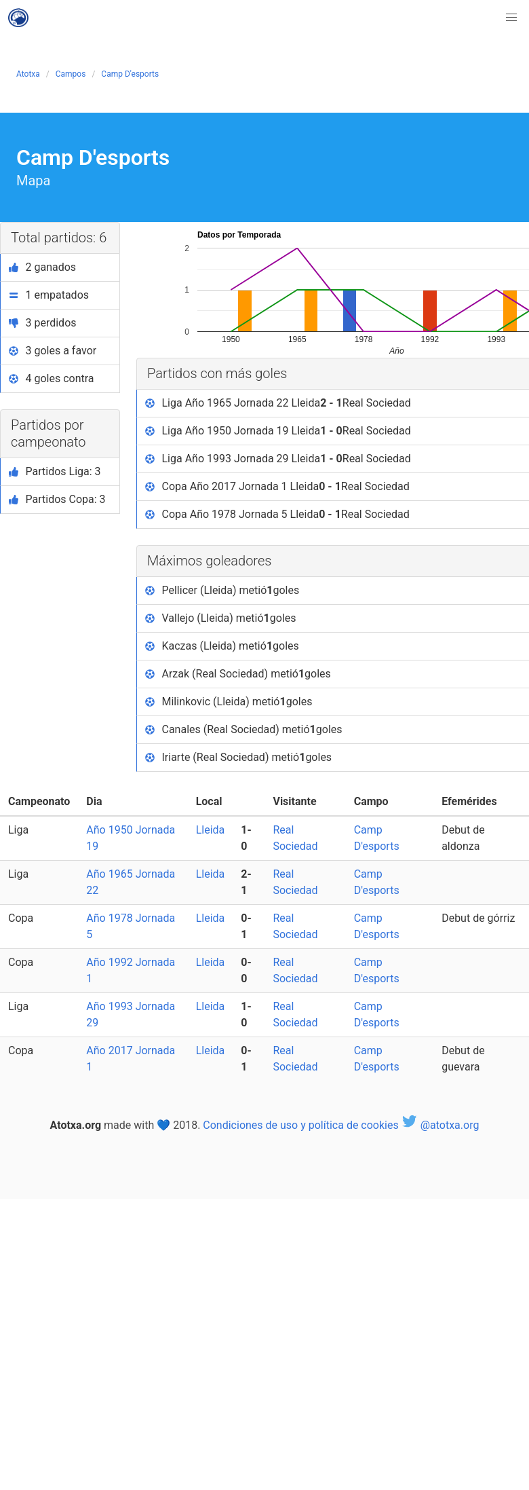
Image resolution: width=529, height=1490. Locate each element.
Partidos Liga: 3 (55, 471)
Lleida (210, 829)
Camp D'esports (130, 74)
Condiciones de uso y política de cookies (300, 1125)
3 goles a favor (52, 350)
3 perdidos (43, 322)
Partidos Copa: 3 (57, 499)
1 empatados (49, 294)
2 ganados (42, 267)
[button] (511, 17)
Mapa (33, 180)
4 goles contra (51, 378)
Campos (71, 74)
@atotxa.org (440, 1125)
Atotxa (28, 74)
